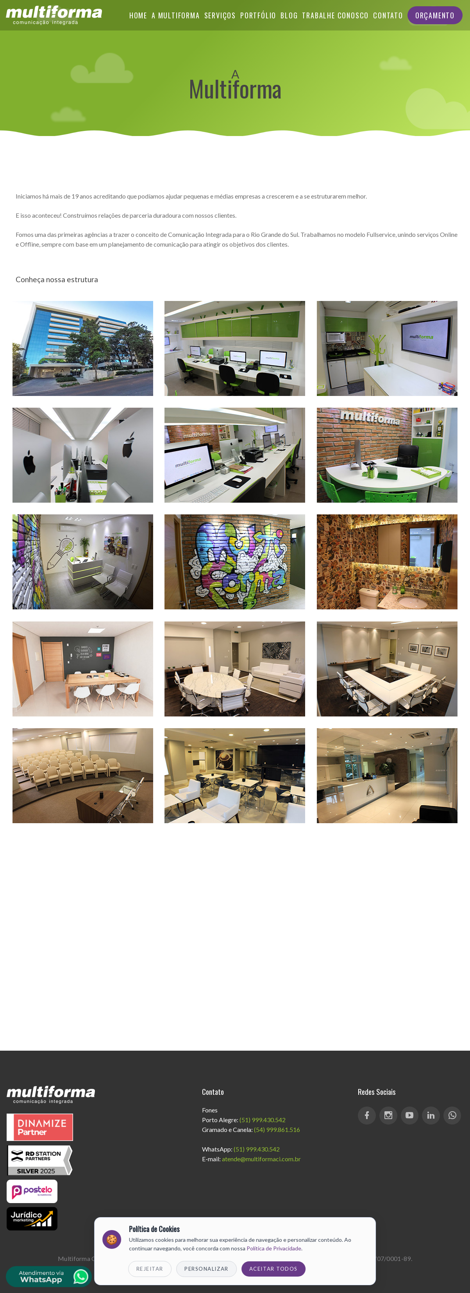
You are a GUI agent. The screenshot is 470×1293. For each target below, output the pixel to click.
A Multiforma (176, 15)
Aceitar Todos (273, 1269)
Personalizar (206, 1269)
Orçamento (435, 15)
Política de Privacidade (274, 1248)
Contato (388, 15)
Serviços (220, 15)
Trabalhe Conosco (335, 15)
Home (138, 15)
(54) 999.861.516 (277, 1129)
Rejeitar (149, 1269)
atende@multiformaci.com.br (261, 1158)
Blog (289, 15)
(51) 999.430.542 (262, 1119)
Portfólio (258, 15)
